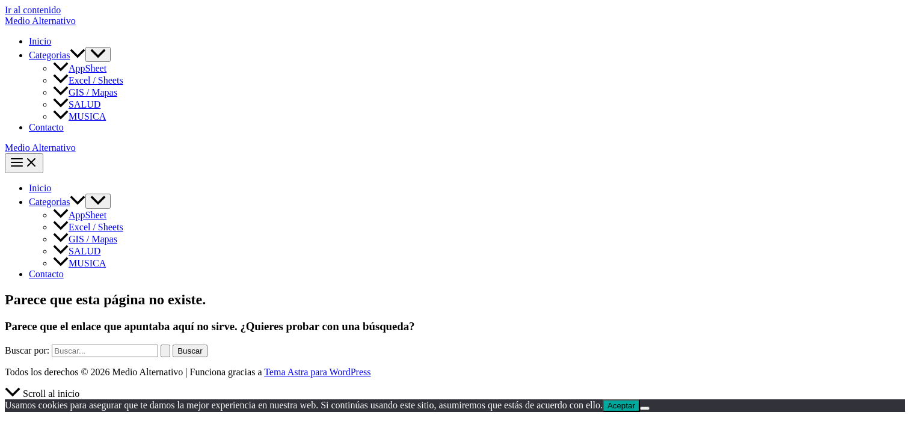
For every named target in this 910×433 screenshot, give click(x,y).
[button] (77, 55)
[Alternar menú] (98, 54)
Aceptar (621, 405)
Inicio (40, 41)
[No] (645, 408)
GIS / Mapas (85, 92)
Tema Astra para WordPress (317, 372)
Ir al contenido (33, 10)
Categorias (57, 55)
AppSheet (79, 68)
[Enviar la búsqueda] (165, 351)
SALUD (76, 104)
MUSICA (79, 116)
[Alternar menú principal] (24, 163)
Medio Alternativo (40, 21)
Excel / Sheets (88, 80)
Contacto (46, 127)
